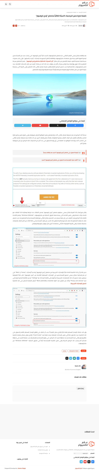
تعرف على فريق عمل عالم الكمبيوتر (40, 446)
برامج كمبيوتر (72, 4)
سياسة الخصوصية (44, 453)
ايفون (28, 4)
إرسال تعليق (81, 388)
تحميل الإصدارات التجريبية (78, 283)
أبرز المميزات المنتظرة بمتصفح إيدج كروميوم (40, 61)
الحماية (47, 4)
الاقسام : (92, 453)
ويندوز (65, 4)
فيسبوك (53, 4)
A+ (16, 26)
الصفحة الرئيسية (82, 12)
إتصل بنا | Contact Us (44, 450)
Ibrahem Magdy (22, 468)
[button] (78, 358)
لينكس (42, 4)
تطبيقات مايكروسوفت (71, 12)
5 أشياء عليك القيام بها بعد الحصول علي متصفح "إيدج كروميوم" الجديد (60, 160)
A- (13, 26)
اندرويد (32, 4)
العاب (38, 4)
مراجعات (22, 4)
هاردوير (16, 4)
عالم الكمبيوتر (78, 468)
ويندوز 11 (60, 4)
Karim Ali (80, 26)
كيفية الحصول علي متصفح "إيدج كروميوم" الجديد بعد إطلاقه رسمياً (60, 152)
